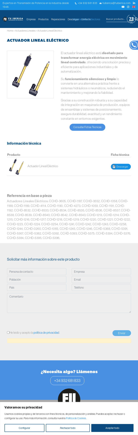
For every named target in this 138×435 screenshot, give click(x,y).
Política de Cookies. (76, 418)
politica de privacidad (46, 332)
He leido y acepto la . (33, 332)
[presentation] (34, 322)
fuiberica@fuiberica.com (115, 3)
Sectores (95, 19)
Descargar (122, 166)
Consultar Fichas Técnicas (87, 127)
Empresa (31, 19)
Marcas (87, 19)
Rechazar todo (67, 428)
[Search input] (119, 19)
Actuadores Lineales (25, 30)
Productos (43, 19)
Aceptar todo (112, 428)
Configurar (24, 428)
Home (10, 30)
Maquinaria (78, 19)
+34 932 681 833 (86, 3)
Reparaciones (58, 19)
